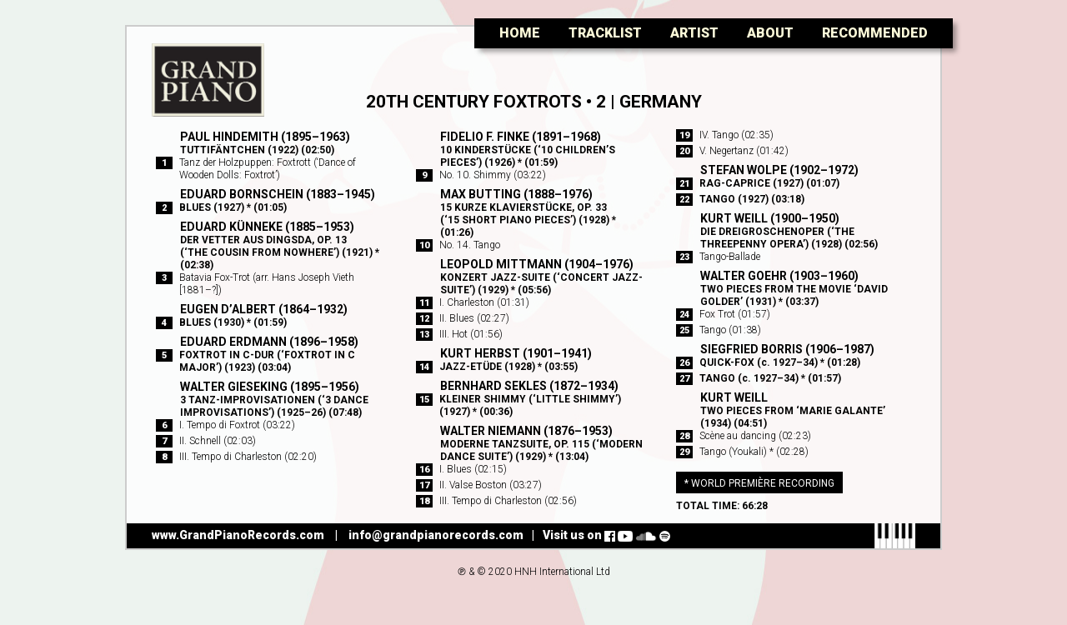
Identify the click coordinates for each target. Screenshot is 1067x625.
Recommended (875, 33)
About (770, 33)
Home (519, 33)
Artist (694, 33)
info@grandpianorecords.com (435, 535)
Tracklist (605, 33)
